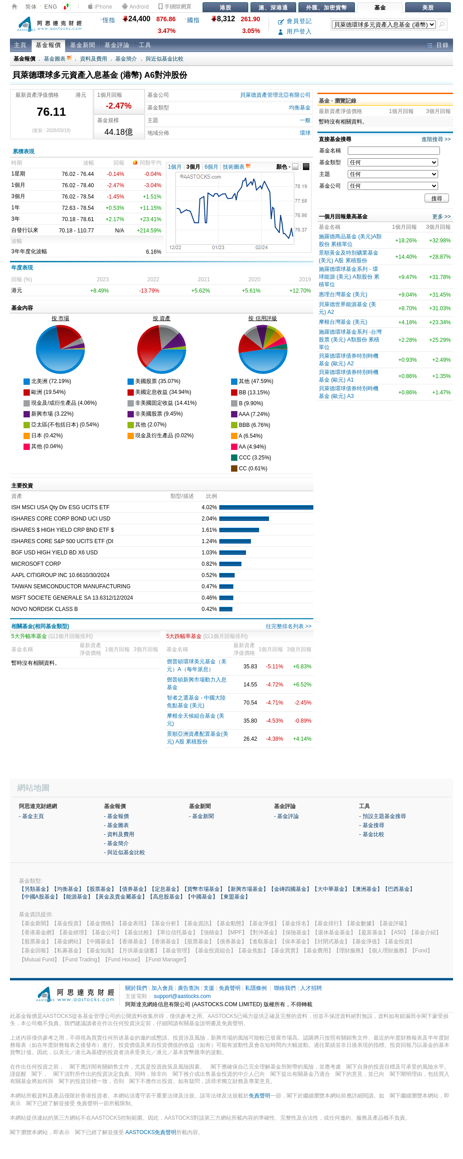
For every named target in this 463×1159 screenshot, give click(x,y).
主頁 (20, 45)
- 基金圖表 (116, 825)
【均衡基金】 (68, 889)
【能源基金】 (77, 897)
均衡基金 (300, 107)
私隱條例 (256, 988)
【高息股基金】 (166, 897)
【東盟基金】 (234, 897)
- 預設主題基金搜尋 (382, 816)
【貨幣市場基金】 (203, 889)
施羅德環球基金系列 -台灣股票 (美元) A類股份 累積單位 (350, 339)
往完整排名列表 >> (289, 626)
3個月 (193, 167)
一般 (305, 120)
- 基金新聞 (201, 816)
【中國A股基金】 (40, 897)
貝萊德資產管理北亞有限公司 (275, 95)
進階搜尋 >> (436, 139)
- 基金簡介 (116, 843)
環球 (305, 133)
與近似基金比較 (165, 59)
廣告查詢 (188, 988)
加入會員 (162, 988)
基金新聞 (82, 45)
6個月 (212, 167)
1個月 (175, 167)
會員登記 (295, 21)
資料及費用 (93, 59)
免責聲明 (230, 988)
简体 (31, 7)
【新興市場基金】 (247, 889)
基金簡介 (126, 59)
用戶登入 (295, 31)
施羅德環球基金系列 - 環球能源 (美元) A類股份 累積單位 (349, 277)
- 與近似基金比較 (124, 852)
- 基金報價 (116, 816)
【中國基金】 (201, 897)
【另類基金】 (35, 889)
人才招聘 (311, 988)
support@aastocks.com (182, 996)
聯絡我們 (285, 988)
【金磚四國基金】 (290, 889)
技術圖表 (236, 167)
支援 (208, 988)
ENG (50, 7)
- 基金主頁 (31, 816)
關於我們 (136, 988)
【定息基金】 (165, 889)
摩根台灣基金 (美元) (343, 322)
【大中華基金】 (331, 889)
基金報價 (48, 45)
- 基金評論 (286, 816)
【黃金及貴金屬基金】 (120, 897)
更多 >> (441, 216)
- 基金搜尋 (371, 825)
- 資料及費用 (119, 834)
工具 (145, 45)
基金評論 (117, 45)
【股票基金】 (100, 889)
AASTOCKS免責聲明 (150, 1132)
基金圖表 (57, 59)
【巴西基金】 (399, 889)
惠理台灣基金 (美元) (343, 294)
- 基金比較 (371, 834)
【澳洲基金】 (366, 889)
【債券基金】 (133, 889)
